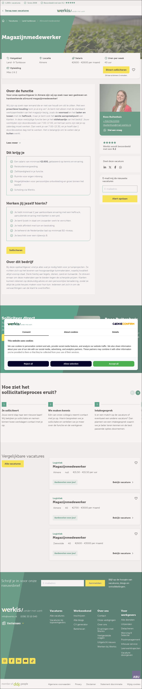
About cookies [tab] (71, 332)
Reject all (28, 364)
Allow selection (71, 364)
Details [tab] (115, 332)
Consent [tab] (26, 332)
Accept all (113, 364)
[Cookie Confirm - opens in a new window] (123, 324)
